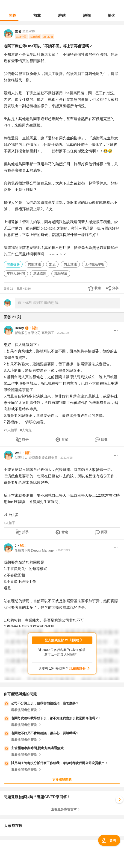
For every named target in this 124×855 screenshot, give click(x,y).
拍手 (25, 439)
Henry (19, 328)
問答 (12, 15)
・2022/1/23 (62, 550)
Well (18, 453)
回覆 (104, 439)
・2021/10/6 (61, 332)
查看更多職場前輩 (64, 809)
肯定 (65, 439)
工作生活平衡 (94, 264)
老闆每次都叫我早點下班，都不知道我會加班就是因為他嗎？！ (56, 718)
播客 (111, 15)
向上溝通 (70, 264)
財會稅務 (13, 264)
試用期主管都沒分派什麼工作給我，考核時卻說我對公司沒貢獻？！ (59, 763)
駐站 (62, 15)
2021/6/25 (28, 31)
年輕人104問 (16, 273)
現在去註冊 (77, 668)
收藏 (97, 288)
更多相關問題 (62, 779)
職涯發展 (60, 273)
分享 (115, 288)
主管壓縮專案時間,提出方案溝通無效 (37, 748)
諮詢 (87, 15)
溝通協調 (39, 273)
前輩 (37, 15)
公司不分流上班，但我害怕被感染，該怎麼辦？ (45, 703)
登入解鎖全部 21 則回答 (62, 640)
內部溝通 (34, 264)
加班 (52, 264)
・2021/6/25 (65, 457)
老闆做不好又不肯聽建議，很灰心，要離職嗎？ (45, 733)
